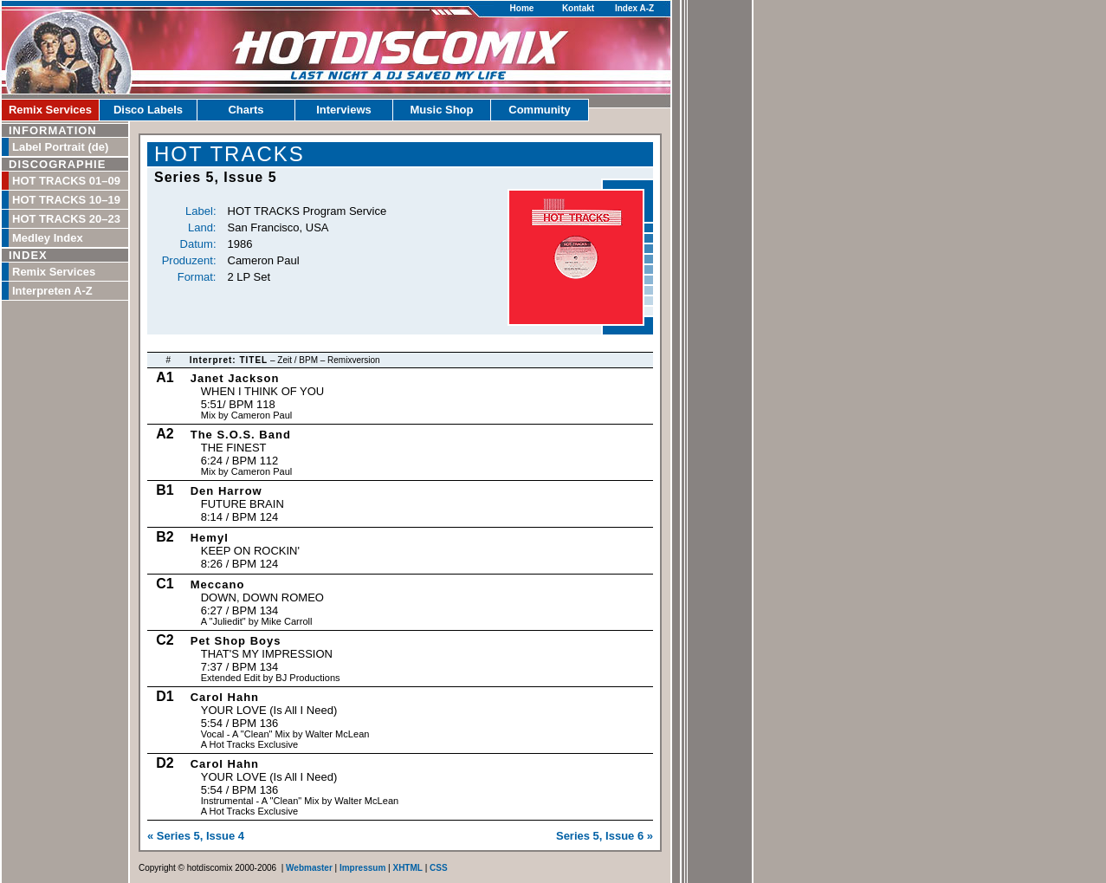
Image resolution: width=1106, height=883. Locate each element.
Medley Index (47, 237)
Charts (245, 109)
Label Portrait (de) (60, 146)
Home (522, 8)
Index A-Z (634, 8)
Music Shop (442, 109)
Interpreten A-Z (52, 290)
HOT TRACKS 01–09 (66, 180)
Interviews (344, 109)
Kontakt (578, 8)
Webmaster (309, 868)
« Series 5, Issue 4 (195, 835)
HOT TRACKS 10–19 (66, 199)
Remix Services (50, 109)
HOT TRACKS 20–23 (66, 218)
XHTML (407, 868)
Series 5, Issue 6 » (604, 835)
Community (539, 109)
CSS (439, 868)
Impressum (362, 868)
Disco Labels (148, 109)
